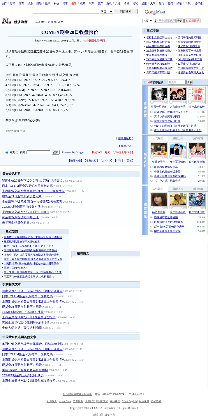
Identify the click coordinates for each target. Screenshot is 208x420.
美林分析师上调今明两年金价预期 (25, 370)
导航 (187, 3)
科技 (56, 3)
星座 (144, 3)
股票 (47, 3)
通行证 (199, 3)
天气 (152, 3)
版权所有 (109, 414)
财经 (39, 3)
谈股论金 (75, 160)
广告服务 (78, 401)
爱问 (170, 3)
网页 (12, 152)
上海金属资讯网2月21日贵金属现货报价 (29, 317)
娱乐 (30, 3)
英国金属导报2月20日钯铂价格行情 (25, 322)
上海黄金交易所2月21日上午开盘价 (25, 212)
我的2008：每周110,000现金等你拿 (112, 152)
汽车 (91, 3)
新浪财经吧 (124, 138)
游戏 (109, 3)
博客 (65, 3)
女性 (117, 3)
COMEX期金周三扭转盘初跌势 (23, 206)
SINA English (129, 401)
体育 (21, 3)
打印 (119, 160)
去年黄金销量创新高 (16, 222)
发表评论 (126, 146)
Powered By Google (72, 152)
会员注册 (144, 401)
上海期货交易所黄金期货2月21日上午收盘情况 (33, 191)
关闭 (129, 160)
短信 (161, 3)
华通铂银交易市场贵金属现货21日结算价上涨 (32, 344)
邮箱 (179, 3)
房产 (100, 3)
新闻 (12, 3)
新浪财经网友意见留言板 (77, 394)
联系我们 (90, 401)
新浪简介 (52, 401)
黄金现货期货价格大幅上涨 (20, 217)
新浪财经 (40, 22)
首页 (4, 3)
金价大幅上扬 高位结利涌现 (22, 327)
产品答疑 (156, 401)
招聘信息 (102, 401)
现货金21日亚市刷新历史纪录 (22, 196)
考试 (135, 3)
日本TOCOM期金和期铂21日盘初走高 (27, 186)
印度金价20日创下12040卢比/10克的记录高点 (32, 180)
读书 (126, 3)
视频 (82, 3)
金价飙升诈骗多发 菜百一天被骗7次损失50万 (32, 201)
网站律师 (115, 401)
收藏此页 (91, 160)
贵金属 (52, 22)
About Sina (65, 401)
